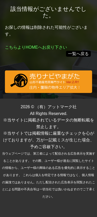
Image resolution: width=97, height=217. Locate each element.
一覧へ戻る (78, 54)
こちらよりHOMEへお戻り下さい (36, 47)
